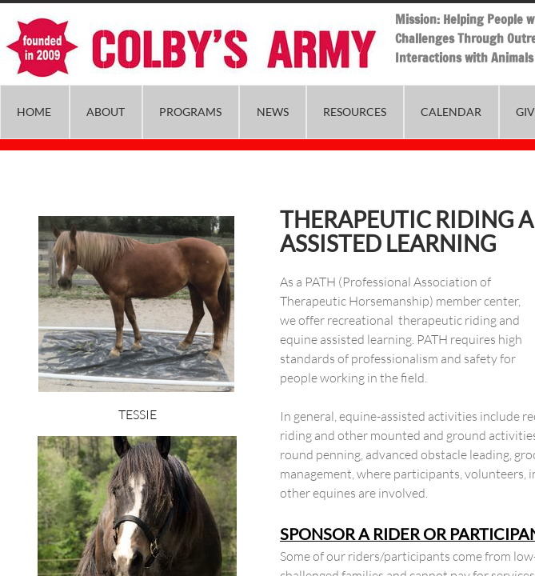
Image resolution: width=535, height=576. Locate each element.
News (273, 111)
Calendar (451, 111)
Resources (354, 111)
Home (34, 111)
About (105, 111)
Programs (190, 111)
